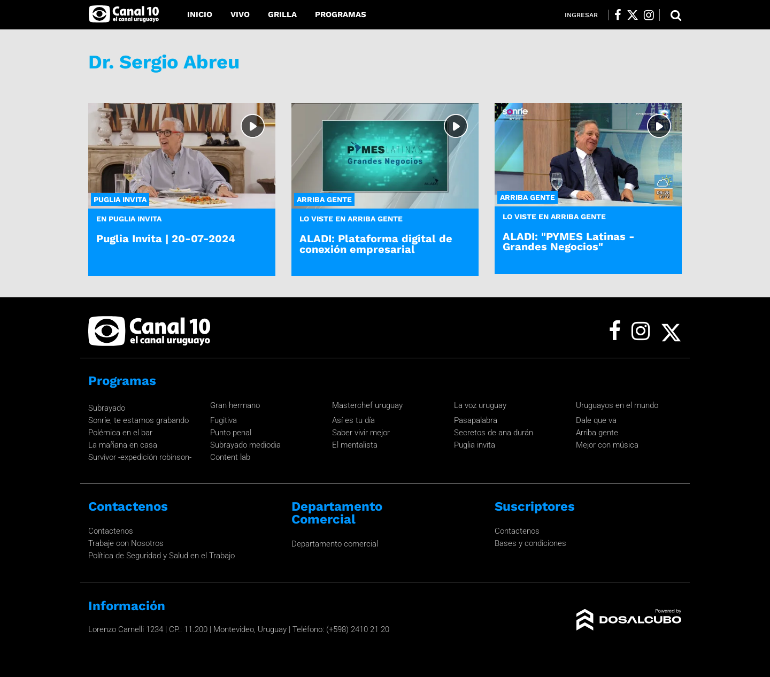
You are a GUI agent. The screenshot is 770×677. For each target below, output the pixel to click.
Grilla (282, 14)
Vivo (240, 14)
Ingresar (581, 15)
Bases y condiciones (530, 543)
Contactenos (110, 531)
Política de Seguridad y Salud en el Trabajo (161, 555)
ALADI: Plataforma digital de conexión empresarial (375, 243)
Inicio (199, 14)
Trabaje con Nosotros (126, 543)
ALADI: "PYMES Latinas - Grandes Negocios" (569, 241)
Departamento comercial (334, 544)
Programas (340, 14)
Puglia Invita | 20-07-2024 (165, 238)
